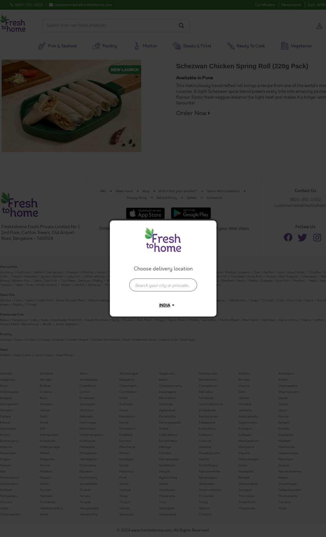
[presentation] (163, 284)
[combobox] (163, 281)
